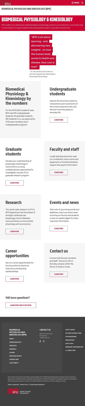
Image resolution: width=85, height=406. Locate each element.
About (11, 339)
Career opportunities (17, 253)
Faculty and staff (64, 149)
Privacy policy (24, 384)
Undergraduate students (63, 91)
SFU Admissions (70, 337)
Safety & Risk (70, 330)
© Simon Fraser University (37, 384)
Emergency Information (74, 347)
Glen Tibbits (13, 363)
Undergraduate (15, 342)
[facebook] (40, 341)
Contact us (59, 251)
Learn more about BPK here (20, 305)
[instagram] (43, 341)
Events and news (64, 202)
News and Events (15, 356)
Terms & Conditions (13, 384)
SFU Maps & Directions (73, 333)
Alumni (12, 352)
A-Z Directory (70, 350)
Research (13, 202)
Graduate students (14, 152)
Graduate (13, 346)
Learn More (58, 120)
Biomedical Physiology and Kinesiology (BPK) (26, 8)
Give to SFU (69, 343)
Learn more (58, 172)
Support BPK (14, 359)
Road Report (70, 340)
